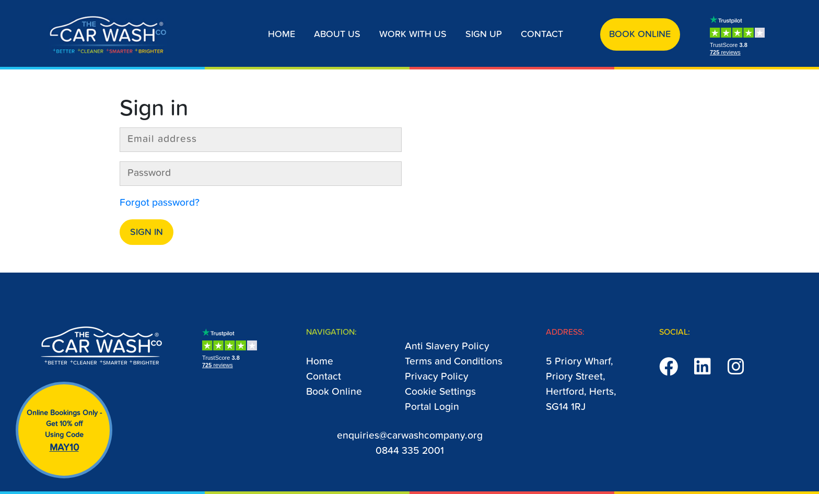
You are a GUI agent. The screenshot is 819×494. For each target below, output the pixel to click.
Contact (542, 34)
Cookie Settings (440, 392)
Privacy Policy (437, 377)
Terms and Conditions (453, 362)
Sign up (483, 34)
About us (337, 34)
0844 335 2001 (410, 451)
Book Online (640, 34)
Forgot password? (160, 203)
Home (281, 34)
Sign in (146, 232)
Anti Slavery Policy (447, 346)
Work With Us (413, 34)
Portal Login (432, 407)
